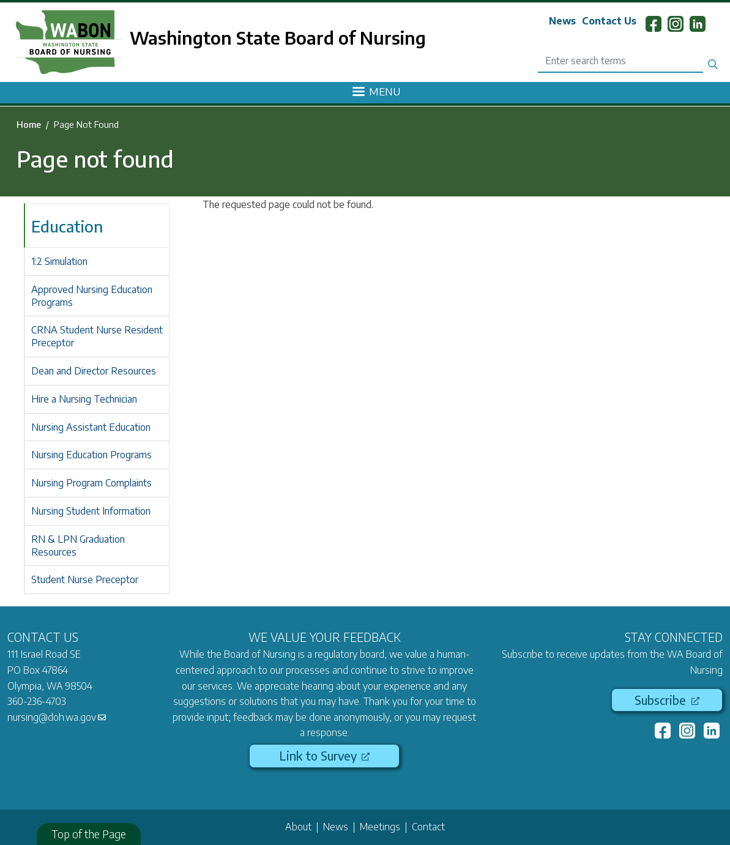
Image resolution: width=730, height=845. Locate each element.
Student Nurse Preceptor (84, 579)
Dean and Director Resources (93, 371)
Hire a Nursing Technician (84, 399)
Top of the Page (88, 834)
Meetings (380, 827)
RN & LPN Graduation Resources (78, 545)
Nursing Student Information (91, 511)
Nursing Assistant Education (91, 427)
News (562, 21)
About (298, 827)
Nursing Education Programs (91, 455)
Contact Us (609, 21)
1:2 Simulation (59, 261)
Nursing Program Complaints (91, 483)
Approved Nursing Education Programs (91, 295)
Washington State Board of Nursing (278, 37)
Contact (428, 827)
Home (29, 124)
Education (67, 226)
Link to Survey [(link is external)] (324, 755)
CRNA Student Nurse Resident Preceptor (97, 336)
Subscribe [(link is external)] (667, 700)
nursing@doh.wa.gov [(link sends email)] (56, 717)
